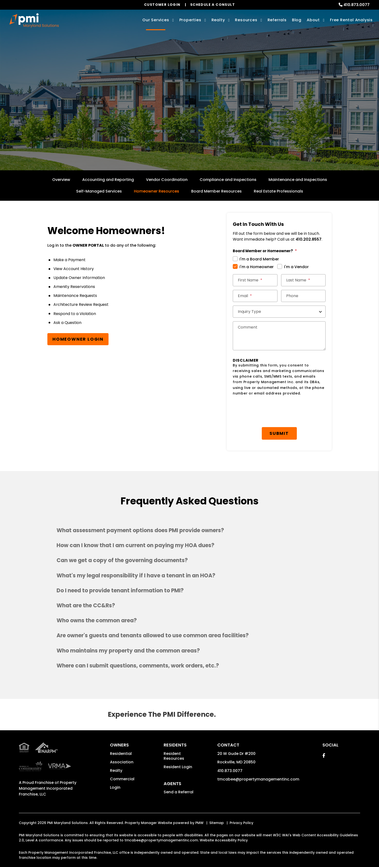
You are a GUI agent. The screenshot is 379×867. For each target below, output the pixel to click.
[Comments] (279, 335)
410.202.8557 (308, 239)
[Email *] (255, 296)
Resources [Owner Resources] (246, 20)
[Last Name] (303, 280)
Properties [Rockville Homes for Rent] (190, 20)
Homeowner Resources (156, 191)
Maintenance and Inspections (298, 179)
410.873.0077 (356, 4)
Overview (61, 179)
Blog (296, 20)
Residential (121, 753)
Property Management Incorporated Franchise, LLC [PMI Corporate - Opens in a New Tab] (47, 788)
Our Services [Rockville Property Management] (155, 20)
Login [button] (115, 787)
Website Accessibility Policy (224, 840)
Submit (279, 433)
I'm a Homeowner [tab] (257, 267)
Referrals (277, 20)
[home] (34, 20)
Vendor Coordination (167, 179)
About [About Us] (313, 20)
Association (121, 762)
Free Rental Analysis (351, 20)
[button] (189, 530)
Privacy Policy (241, 822)
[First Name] (255, 280)
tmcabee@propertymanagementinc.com (258, 779)
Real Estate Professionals (278, 191)
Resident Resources (174, 756)
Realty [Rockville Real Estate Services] (218, 20)
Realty (116, 770)
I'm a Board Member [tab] (259, 259)
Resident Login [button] (178, 767)
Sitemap (216, 822)
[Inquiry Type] (279, 312)
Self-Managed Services (99, 191)
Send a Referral (178, 792)
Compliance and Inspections (228, 179)
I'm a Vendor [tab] (296, 267)
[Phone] (303, 296)
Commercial (122, 779)
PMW (199, 822)
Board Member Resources (216, 191)
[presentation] (269, 411)
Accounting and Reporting (108, 179)
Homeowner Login (77, 339)
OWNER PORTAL (88, 245)
